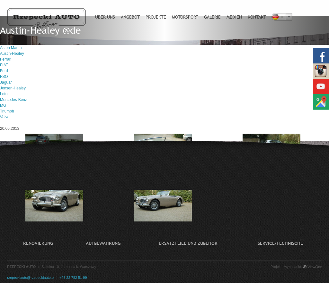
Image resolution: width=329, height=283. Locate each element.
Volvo (4, 117)
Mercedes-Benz (13, 99)
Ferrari (5, 59)
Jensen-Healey (13, 88)
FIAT (4, 65)
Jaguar (6, 82)
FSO (4, 76)
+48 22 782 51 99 (73, 277)
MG (3, 105)
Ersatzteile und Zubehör (188, 243)
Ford (4, 71)
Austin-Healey (12, 53)
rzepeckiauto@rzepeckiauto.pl (31, 277)
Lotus (4, 94)
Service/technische (280, 243)
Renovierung (38, 243)
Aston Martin (11, 48)
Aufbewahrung (103, 243)
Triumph (7, 111)
